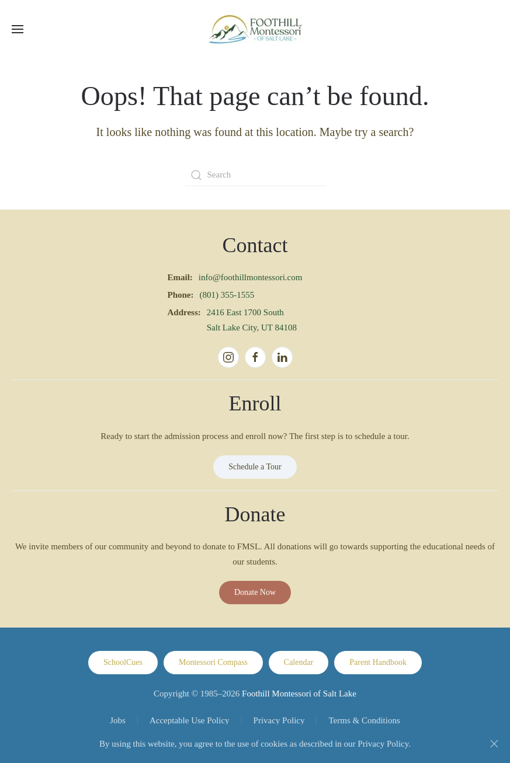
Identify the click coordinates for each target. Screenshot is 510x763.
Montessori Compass (213, 662)
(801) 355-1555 (227, 294)
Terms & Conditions (364, 720)
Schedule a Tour (255, 466)
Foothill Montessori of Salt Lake (299, 693)
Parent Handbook (378, 662)
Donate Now (255, 592)
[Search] (255, 175)
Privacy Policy (279, 720)
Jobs (118, 720)
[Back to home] (255, 29)
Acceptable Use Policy (190, 720)
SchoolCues (123, 662)
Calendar (299, 662)
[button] (17, 29)
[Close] (494, 744)
